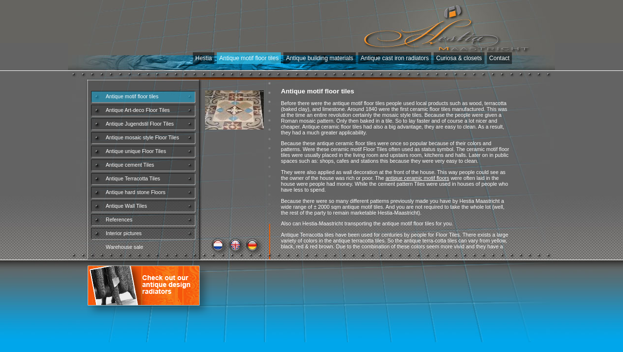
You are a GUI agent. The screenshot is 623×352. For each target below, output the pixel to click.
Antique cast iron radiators (395, 58)
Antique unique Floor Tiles (136, 151)
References (119, 219)
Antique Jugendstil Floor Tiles (140, 124)
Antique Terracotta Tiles (133, 178)
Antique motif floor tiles (248, 58)
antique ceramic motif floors (417, 178)
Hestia (203, 58)
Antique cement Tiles (130, 165)
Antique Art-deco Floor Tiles (138, 110)
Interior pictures (123, 233)
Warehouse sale (124, 247)
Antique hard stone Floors (135, 192)
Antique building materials (319, 58)
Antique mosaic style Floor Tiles (142, 137)
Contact (499, 58)
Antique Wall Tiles (126, 206)
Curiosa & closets (459, 58)
